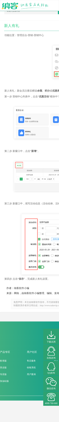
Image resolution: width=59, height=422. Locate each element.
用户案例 (31, 374)
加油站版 (4, 381)
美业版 (3, 367)
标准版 (3, 361)
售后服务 (31, 361)
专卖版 (3, 374)
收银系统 (31, 367)
